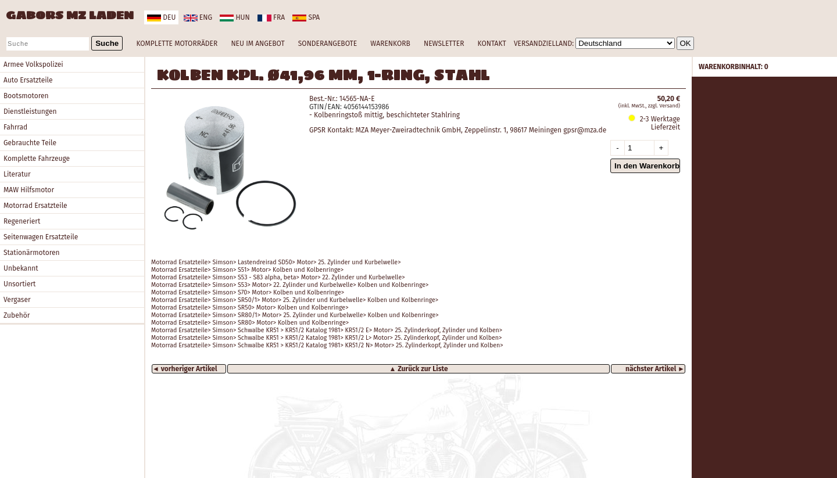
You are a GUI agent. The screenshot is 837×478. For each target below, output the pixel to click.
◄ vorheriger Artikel (184, 369)
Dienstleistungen (29, 111)
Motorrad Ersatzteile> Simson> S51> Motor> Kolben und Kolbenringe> (247, 270)
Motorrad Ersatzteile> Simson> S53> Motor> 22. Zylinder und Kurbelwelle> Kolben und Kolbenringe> (289, 285)
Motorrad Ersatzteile (35, 206)
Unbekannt (20, 268)
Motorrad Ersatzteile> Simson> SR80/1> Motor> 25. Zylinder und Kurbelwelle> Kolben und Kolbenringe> (295, 315)
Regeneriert (21, 221)
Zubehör (16, 315)
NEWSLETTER (444, 43)
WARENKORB (390, 43)
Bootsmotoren (26, 96)
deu (161, 17)
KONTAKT (492, 43)
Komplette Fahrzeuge (36, 158)
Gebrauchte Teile (29, 143)
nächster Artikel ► (655, 369)
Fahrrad (15, 127)
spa (306, 17)
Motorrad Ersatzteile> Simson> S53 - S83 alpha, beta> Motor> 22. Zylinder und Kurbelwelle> (278, 277)
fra (271, 17)
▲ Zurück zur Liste (418, 369)
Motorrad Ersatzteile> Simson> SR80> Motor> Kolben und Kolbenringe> (250, 322)
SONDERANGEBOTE (327, 43)
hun (234, 17)
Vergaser (17, 300)
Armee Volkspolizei (33, 64)
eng (198, 17)
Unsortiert (19, 284)
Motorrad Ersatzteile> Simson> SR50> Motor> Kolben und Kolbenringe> (250, 307)
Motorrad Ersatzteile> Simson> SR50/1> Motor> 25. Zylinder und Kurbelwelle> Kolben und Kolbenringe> (294, 300)
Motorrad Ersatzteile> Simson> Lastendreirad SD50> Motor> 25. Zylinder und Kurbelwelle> (275, 262)
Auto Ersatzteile (28, 80)
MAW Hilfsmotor (28, 190)
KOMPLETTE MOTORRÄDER (176, 43)
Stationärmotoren (31, 253)
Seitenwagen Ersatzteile (40, 237)
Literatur (17, 174)
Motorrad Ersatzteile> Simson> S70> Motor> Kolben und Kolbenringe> (247, 292)
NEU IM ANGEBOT (257, 43)
